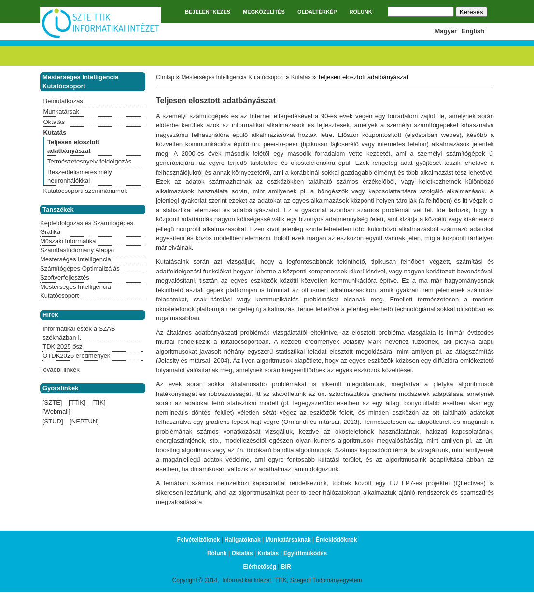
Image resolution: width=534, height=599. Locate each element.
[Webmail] (56, 411)
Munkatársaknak (288, 539)
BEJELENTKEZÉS (207, 11)
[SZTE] (52, 402)
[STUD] (52, 421)
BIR (286, 566)
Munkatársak (61, 111)
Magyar (446, 31)
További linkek (60, 369)
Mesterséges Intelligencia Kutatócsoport (232, 77)
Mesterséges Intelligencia (75, 259)
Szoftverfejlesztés (64, 277)
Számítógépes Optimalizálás (80, 268)
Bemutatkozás (63, 101)
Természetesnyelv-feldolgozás (89, 161)
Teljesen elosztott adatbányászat (73, 146)
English (473, 31)
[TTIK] (77, 402)
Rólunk (217, 553)
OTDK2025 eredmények (76, 355)
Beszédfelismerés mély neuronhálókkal (79, 176)
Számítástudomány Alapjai (77, 250)
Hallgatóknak (243, 539)
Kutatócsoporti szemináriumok (85, 190)
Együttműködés (305, 553)
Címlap (165, 77)
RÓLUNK (361, 11)
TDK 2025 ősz (62, 346)
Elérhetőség (259, 566)
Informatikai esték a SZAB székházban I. (78, 333)
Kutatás (301, 77)
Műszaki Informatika (68, 241)
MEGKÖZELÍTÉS (264, 11)
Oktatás (54, 121)
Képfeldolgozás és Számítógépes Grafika (86, 227)
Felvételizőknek (198, 539)
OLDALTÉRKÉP (317, 11)
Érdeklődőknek (336, 539)
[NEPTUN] (84, 421)
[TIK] (98, 402)
